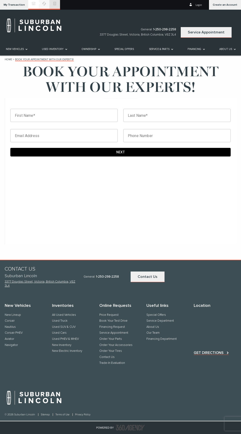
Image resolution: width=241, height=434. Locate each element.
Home (8, 59)
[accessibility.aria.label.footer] (130, 427)
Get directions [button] (209, 353)
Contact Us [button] (147, 277)
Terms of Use (62, 414)
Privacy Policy (82, 414)
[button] (14, 5)
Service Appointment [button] (206, 32)
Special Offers (124, 49)
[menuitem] (16, 49)
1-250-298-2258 (164, 29)
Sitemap (45, 414)
